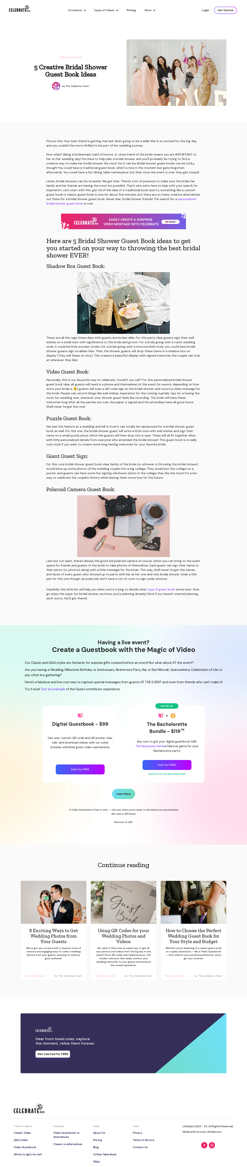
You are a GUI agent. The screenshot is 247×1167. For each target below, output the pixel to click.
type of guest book (161, 589)
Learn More (123, 794)
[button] (76, 10)
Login (205, 10)
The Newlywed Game (149, 746)
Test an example (52, 689)
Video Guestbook (70, 57)
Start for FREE (80, 769)
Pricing (131, 10)
